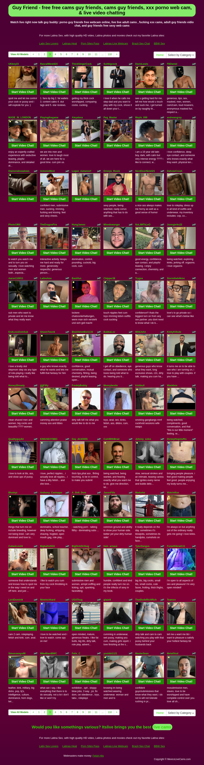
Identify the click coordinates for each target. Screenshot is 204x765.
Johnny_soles (143, 439)
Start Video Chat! (22, 92)
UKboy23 (13, 64)
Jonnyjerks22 (174, 224)
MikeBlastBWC (48, 653)
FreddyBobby (79, 385)
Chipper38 (109, 278)
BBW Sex (159, 43)
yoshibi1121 (110, 653)
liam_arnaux (110, 546)
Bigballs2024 (47, 546)
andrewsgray (174, 117)
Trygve (139, 278)
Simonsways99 (17, 653)
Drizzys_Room (111, 171)
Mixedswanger (111, 224)
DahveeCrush (174, 171)
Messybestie (110, 385)
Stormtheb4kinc (176, 278)
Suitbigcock (110, 64)
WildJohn (140, 332)
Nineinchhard (47, 599)
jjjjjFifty (44, 385)
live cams (162, 727)
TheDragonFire (48, 224)
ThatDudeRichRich (146, 599)
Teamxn (171, 599)
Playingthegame (49, 117)
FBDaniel (172, 64)
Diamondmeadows (18, 171)
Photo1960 (14, 224)
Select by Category (181, 55)
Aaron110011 (15, 278)
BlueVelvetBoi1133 (82, 332)
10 (89, 54)
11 (96, 54)
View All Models (19, 54)
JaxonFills (109, 492)
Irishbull (140, 385)
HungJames (78, 224)
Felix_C (76, 653)
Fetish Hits (98, 755)
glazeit (107, 599)
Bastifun (76, 278)
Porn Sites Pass (90, 43)
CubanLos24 (15, 546)
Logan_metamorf (81, 171)
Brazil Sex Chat (141, 43)
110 (110, 54)
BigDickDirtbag (80, 546)
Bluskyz (12, 492)
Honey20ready (16, 385)
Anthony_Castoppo (51, 492)
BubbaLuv (109, 332)
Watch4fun (173, 492)
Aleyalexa (77, 117)
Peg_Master (110, 117)
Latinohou (46, 278)
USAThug (77, 599)
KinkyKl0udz (174, 332)
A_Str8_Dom (79, 492)
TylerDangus (142, 546)
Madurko (140, 492)
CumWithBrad (111, 439)
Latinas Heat (69, 43)
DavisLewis (141, 64)
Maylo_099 (141, 117)
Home (160, 55)
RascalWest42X (49, 64)
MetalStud (172, 653)
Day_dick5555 (79, 439)
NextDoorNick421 (145, 171)
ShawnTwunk (47, 332)
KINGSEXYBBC (49, 439)
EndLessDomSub (18, 332)
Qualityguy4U (16, 439)
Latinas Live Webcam (115, 43)
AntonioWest (47, 171)
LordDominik (15, 599)
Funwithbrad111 (176, 546)
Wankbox (172, 385)
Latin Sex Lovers (48, 43)
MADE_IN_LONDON (19, 117)
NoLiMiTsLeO (142, 224)
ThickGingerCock (81, 64)
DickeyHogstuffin (177, 439)
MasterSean (142, 653)
